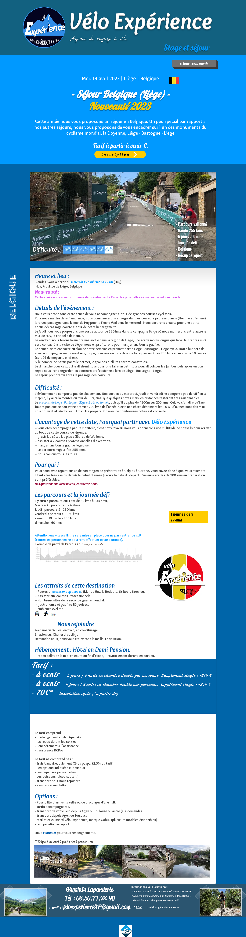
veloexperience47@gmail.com (96, 907)
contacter (49, 833)
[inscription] (120, 154)
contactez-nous (86, 484)
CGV (139, 907)
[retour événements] (194, 63)
